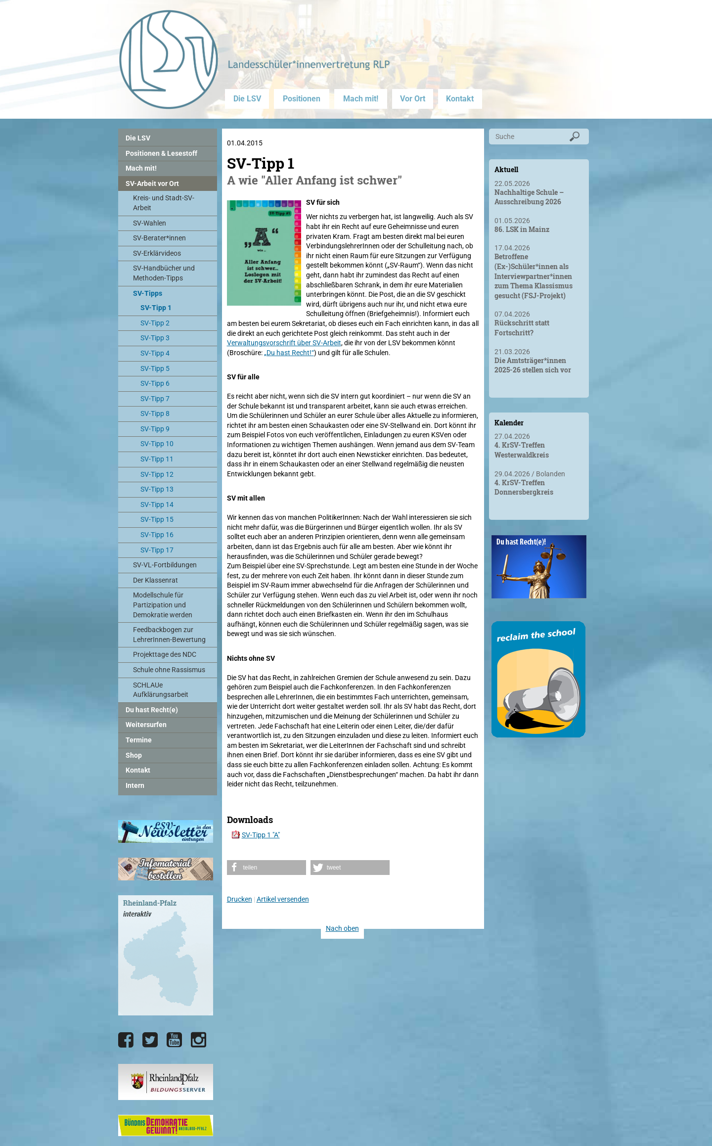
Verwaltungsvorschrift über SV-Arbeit (284, 343)
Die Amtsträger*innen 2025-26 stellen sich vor (532, 365)
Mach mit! (360, 98)
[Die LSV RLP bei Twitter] (150, 1040)
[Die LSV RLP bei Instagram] (198, 1040)
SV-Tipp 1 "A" (261, 835)
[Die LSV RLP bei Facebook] (126, 1040)
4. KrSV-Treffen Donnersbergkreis (523, 487)
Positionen (301, 98)
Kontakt (460, 98)
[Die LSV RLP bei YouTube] (174, 1040)
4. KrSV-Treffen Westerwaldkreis (521, 449)
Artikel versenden (283, 899)
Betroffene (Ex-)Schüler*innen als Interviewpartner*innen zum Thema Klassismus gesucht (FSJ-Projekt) (533, 276)
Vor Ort (412, 98)
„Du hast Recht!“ (289, 353)
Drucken (239, 899)
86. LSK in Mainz (521, 229)
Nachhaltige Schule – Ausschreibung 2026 (529, 197)
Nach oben (342, 928)
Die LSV (247, 98)
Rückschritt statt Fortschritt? (521, 327)
